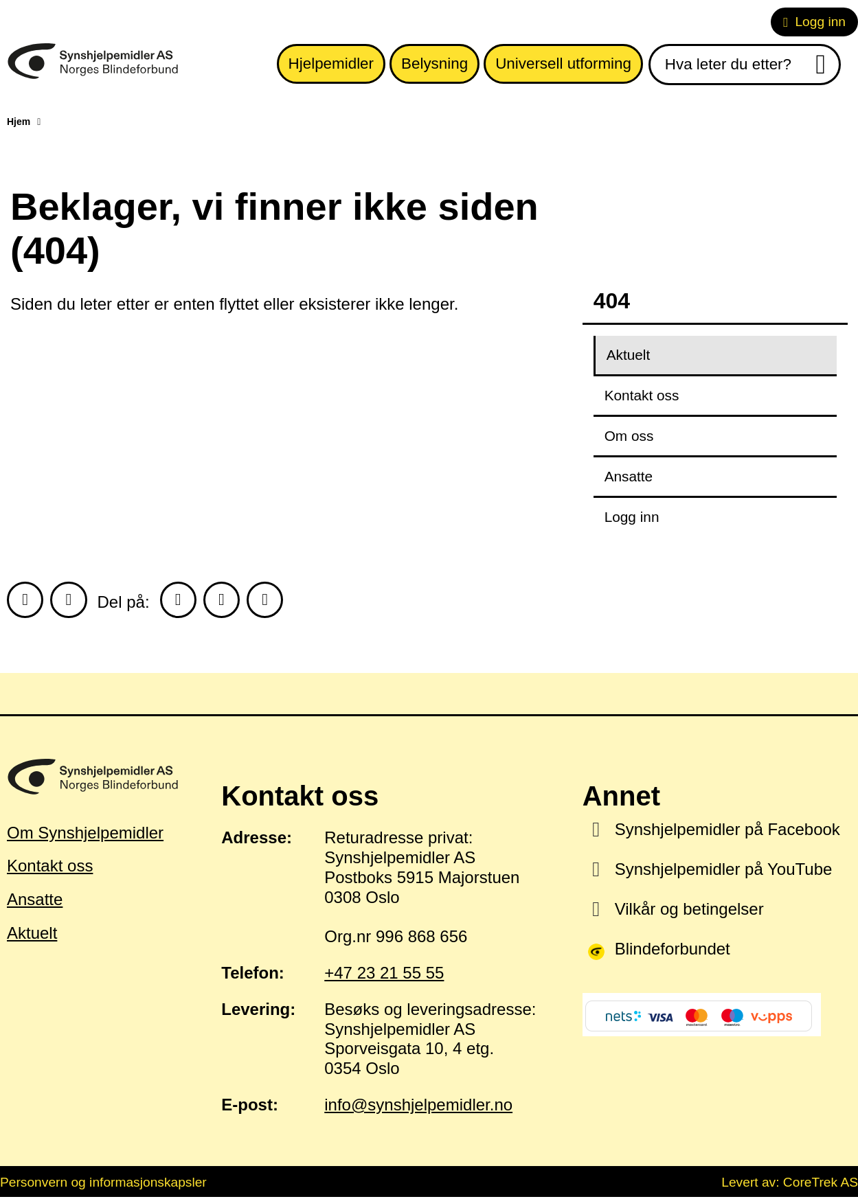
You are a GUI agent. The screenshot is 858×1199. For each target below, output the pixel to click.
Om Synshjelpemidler (85, 834)
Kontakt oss (642, 395)
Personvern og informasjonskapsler (103, 1183)
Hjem (18, 121)
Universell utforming (563, 63)
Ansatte (629, 476)
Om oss (629, 436)
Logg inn (814, 21)
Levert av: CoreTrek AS (789, 1183)
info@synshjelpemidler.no (418, 1106)
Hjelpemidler (331, 63)
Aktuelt (629, 355)
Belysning (434, 63)
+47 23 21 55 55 (384, 975)
